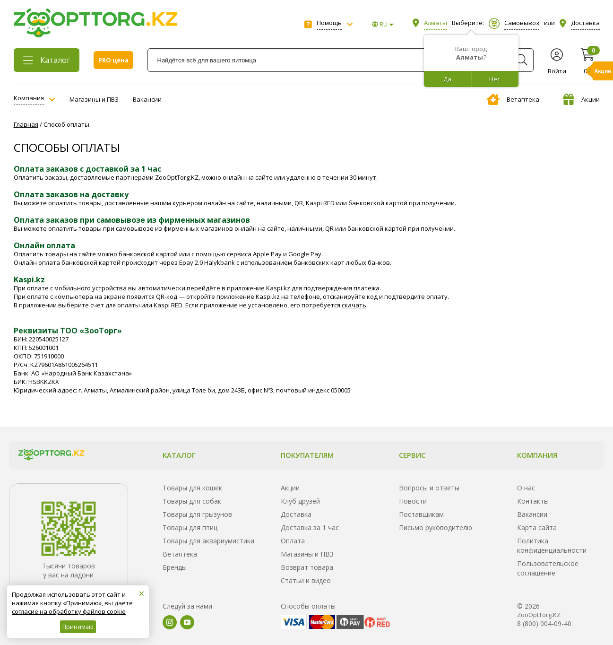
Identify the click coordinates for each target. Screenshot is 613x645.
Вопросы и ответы (429, 487)
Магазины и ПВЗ (94, 99)
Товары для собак (192, 501)
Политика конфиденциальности (552, 545)
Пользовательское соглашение (547, 568)
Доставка (296, 514)
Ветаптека (513, 99)
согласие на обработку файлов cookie (69, 611)
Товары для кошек (192, 487)
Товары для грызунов (197, 514)
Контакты (533, 501)
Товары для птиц (190, 527)
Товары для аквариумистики (208, 540)
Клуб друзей (300, 501)
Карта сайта (537, 527)
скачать (354, 305)
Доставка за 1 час (310, 527)
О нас (526, 487)
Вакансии (147, 99)
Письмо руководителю (435, 527)
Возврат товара (307, 567)
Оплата (293, 540)
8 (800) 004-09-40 (544, 623)
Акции (581, 99)
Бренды (175, 567)
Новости (413, 501)
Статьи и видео (306, 580)
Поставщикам (421, 514)
